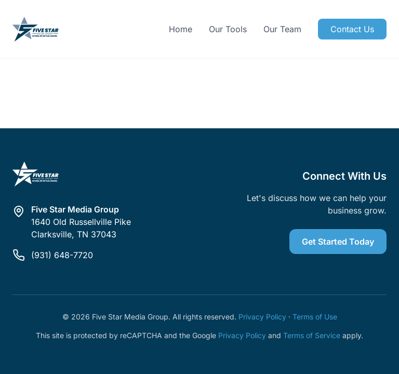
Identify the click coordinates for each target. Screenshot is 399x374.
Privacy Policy (262, 316)
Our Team (282, 29)
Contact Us (352, 29)
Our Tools (228, 29)
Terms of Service (311, 335)
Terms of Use (314, 316)
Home (180, 29)
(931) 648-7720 (62, 255)
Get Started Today (338, 241)
